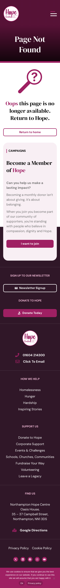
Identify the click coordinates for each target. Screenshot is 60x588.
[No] (54, 578)
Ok (21, 583)
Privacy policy (34, 583)
